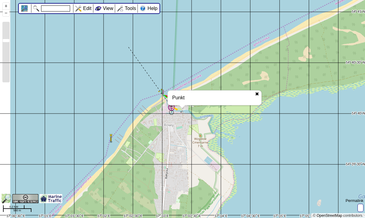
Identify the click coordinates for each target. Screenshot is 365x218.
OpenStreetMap (329, 215)
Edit (87, 8)
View (108, 8)
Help (152, 8)
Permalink (354, 200)
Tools (130, 8)
